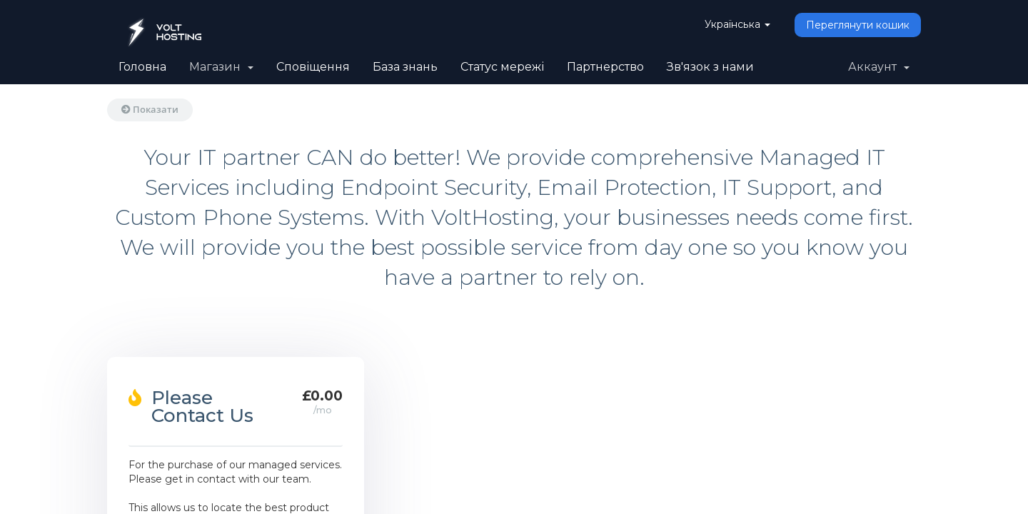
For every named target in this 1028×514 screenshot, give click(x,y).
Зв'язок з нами (710, 67)
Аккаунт (878, 67)
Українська (737, 24)
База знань (405, 67)
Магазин (221, 67)
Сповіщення (313, 67)
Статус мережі (502, 67)
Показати (149, 109)
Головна (142, 67)
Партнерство (605, 67)
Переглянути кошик (857, 25)
